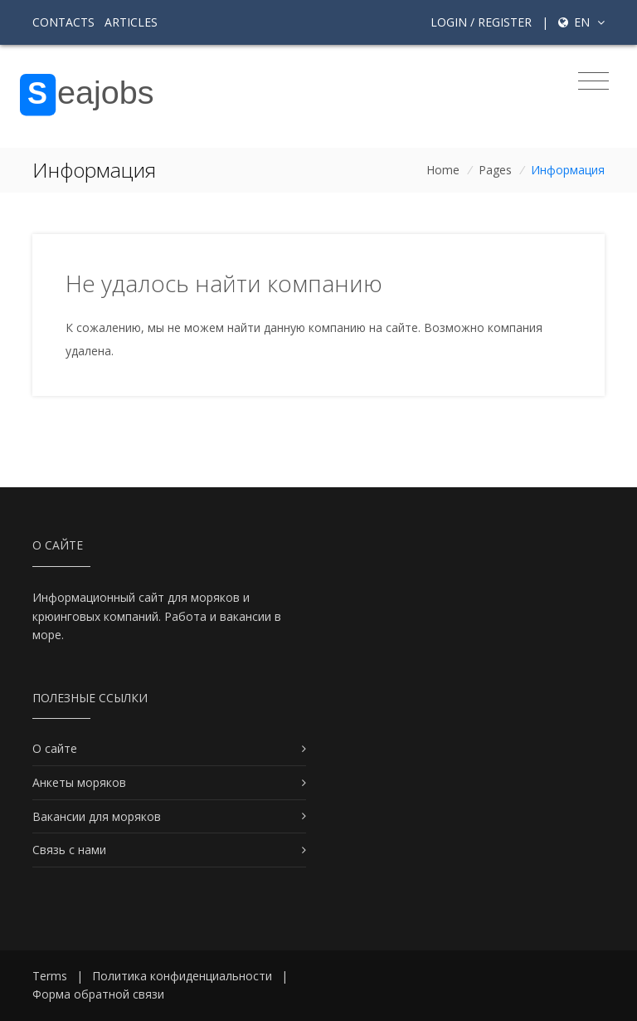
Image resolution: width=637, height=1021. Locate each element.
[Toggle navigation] (593, 81)
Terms (49, 976)
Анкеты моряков (79, 782)
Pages (495, 170)
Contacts (63, 22)
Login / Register (481, 22)
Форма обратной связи (98, 994)
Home (443, 170)
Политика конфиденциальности (182, 976)
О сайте (54, 748)
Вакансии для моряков (96, 816)
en (581, 22)
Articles (131, 22)
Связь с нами (69, 849)
